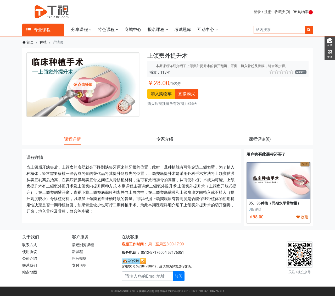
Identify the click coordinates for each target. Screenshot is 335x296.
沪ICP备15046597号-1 (211, 291)
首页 (30, 42)
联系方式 (29, 245)
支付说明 (79, 265)
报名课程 (158, 29)
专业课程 (38, 29)
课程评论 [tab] (260, 139)
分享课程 (81, 29)
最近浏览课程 (83, 245)
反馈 (330, 42)
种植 (43, 42)
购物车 (303, 12)
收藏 (302, 217)
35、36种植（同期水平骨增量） (275, 203)
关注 (330, 54)
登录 (257, 12)
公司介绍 (29, 258)
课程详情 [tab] (72, 139)
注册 (268, 12)
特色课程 (108, 29)
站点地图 (29, 272)
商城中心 (133, 29)
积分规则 (79, 258)
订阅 (178, 276)
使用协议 (29, 252)
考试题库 (182, 29)
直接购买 (186, 93)
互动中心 (207, 29)
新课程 (77, 252)
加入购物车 (161, 93)
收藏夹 (282, 12)
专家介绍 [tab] (165, 139)
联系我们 (29, 265)
